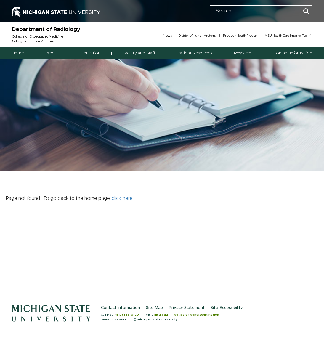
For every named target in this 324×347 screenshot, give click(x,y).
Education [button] (90, 53)
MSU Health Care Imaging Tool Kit (288, 35)
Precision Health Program (240, 35)
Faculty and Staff (139, 53)
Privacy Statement (187, 308)
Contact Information (292, 53)
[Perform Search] (306, 11)
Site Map (154, 308)
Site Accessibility (227, 308)
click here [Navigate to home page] (122, 198)
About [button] (52, 53)
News (167, 35)
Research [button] (242, 53)
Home (18, 53)
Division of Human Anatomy (197, 35)
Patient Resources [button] (194, 53)
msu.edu (161, 314)
